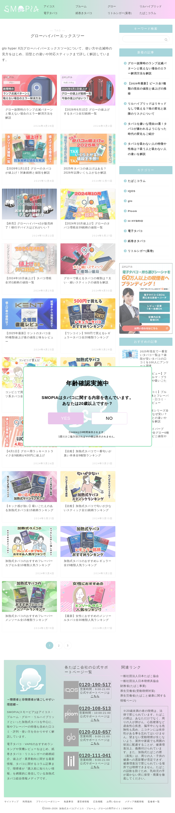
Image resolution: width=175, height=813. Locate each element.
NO (109, 418)
